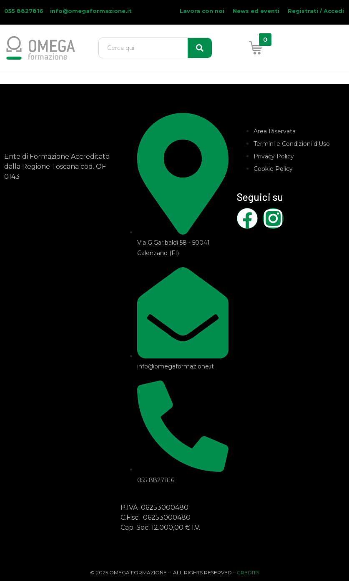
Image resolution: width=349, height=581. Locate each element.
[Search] (200, 48)
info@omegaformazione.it (91, 11)
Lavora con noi (202, 11)
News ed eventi (256, 11)
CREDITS (248, 572)
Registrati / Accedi (316, 11)
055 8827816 (24, 11)
